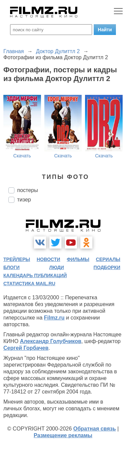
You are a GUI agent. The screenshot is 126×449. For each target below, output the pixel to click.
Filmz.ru (54, 318)
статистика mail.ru (29, 283)
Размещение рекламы (63, 435)
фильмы (78, 259)
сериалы (108, 259)
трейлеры (16, 259)
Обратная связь (94, 429)
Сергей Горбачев (25, 348)
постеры (27, 190)
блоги (11, 267)
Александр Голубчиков (50, 341)
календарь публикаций (35, 275)
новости (48, 259)
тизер (24, 199)
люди (56, 267)
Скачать (22, 155)
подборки (106, 267)
